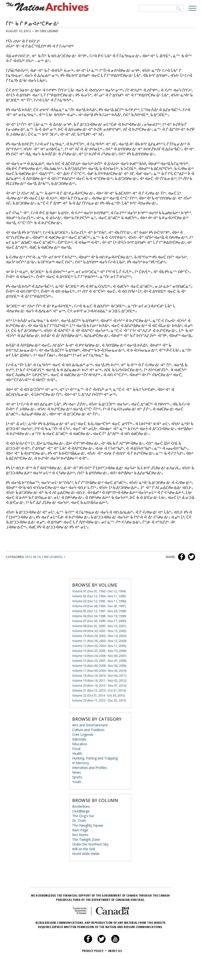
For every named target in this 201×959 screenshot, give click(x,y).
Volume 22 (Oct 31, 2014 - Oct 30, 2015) (98, 695)
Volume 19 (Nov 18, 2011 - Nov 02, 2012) (99, 681)
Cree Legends (52, 557)
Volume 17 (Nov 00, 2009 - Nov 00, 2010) (99, 671)
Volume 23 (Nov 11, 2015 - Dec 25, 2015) (99, 700)
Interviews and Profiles (89, 767)
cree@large (80, 811)
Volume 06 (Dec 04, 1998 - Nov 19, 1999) (99, 616)
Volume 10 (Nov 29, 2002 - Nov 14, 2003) (99, 636)
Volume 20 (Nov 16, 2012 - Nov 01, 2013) (99, 686)
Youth (76, 782)
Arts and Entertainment (90, 725)
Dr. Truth (79, 820)
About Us (115, 951)
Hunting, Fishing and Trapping (95, 758)
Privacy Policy (94, 951)
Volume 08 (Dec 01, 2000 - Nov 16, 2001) (99, 626)
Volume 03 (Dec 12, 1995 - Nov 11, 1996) (99, 601)
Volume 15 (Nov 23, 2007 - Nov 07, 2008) (99, 661)
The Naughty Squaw (87, 825)
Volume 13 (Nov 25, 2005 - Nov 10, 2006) (99, 651)
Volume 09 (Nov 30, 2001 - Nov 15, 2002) (99, 631)
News (76, 772)
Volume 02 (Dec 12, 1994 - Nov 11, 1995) (99, 596)
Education (79, 744)
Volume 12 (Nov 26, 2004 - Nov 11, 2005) (99, 646)
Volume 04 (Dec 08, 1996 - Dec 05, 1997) (99, 606)
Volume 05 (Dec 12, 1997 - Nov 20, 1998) (99, 611)
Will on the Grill (83, 849)
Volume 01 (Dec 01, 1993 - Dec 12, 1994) (99, 591)
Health (77, 753)
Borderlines (81, 806)
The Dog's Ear (83, 816)
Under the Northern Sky (90, 844)
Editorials (79, 739)
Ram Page (80, 830)
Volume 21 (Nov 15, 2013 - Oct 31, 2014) (98, 691)
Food (76, 748)
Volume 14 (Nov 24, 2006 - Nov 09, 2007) (99, 656)
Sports (77, 777)
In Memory (80, 763)
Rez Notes (80, 835)
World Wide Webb (85, 853)
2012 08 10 (33, 557)
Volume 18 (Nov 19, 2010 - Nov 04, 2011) (99, 676)
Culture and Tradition (88, 730)
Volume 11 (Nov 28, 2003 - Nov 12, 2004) (99, 641)
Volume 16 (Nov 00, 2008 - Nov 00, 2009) (99, 666)
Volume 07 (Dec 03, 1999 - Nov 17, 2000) (99, 621)
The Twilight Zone (86, 839)
